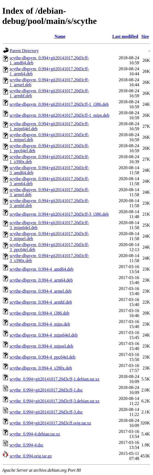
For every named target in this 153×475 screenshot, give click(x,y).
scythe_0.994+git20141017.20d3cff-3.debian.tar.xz (54, 401)
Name (60, 36)
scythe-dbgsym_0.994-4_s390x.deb (41, 368)
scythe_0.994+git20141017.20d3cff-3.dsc (46, 412)
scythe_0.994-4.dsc (27, 445)
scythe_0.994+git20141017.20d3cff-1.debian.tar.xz (54, 379)
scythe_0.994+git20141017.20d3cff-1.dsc (46, 390)
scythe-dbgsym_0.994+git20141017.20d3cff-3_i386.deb (59, 214)
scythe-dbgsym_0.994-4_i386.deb (39, 313)
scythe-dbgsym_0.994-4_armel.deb (41, 291)
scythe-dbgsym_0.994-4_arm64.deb (41, 280)
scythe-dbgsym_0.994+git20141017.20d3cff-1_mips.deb (59, 115)
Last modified (125, 36)
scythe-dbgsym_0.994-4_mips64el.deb (44, 335)
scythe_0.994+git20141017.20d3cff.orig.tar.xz (50, 423)
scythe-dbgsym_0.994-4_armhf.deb (41, 302)
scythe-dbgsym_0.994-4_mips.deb (40, 324)
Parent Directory (24, 50)
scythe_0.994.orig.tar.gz (31, 456)
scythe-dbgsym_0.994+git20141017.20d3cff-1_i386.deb (59, 104)
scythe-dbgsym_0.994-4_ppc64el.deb (42, 357)
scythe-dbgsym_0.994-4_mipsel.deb (41, 346)
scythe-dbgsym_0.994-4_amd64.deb (41, 269)
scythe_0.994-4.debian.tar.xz (35, 434)
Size (145, 36)
